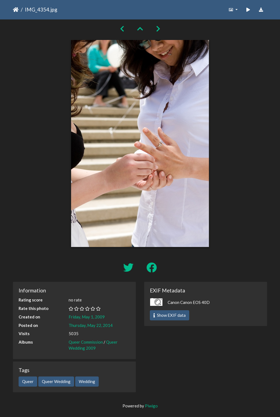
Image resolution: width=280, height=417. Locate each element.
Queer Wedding (56, 381)
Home (16, 9)
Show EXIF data (169, 315)
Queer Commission (86, 342)
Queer (28, 381)
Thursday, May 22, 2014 (91, 325)
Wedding (87, 381)
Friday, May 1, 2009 (87, 316)
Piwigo (151, 405)
